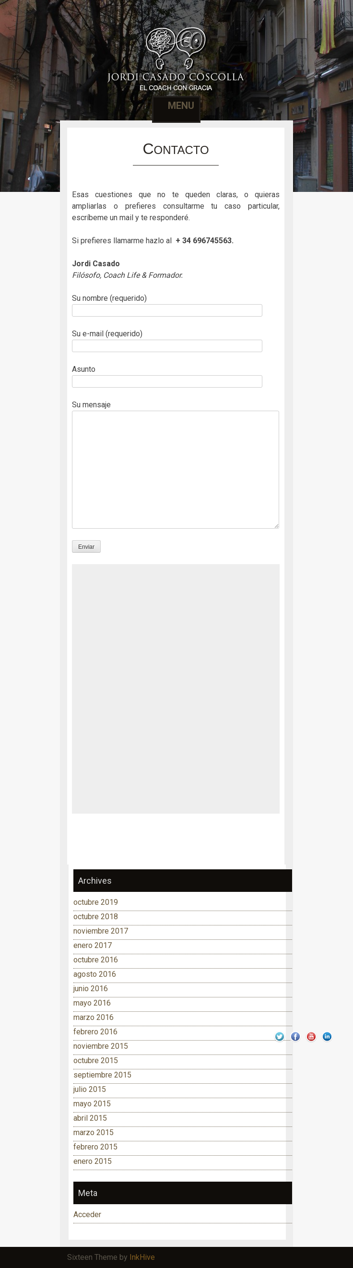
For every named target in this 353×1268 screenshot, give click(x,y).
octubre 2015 (95, 1060)
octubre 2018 (95, 916)
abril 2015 (90, 1118)
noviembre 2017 (100, 931)
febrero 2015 (95, 1146)
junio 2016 (90, 988)
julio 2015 (89, 1089)
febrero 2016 (95, 1031)
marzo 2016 (93, 1017)
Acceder (87, 1214)
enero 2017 (92, 945)
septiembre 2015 (102, 1074)
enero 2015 (92, 1161)
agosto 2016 (94, 974)
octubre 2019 (95, 902)
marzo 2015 (93, 1132)
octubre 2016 (95, 959)
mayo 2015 (92, 1103)
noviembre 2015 (100, 1046)
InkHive (142, 1257)
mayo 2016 (92, 1002)
